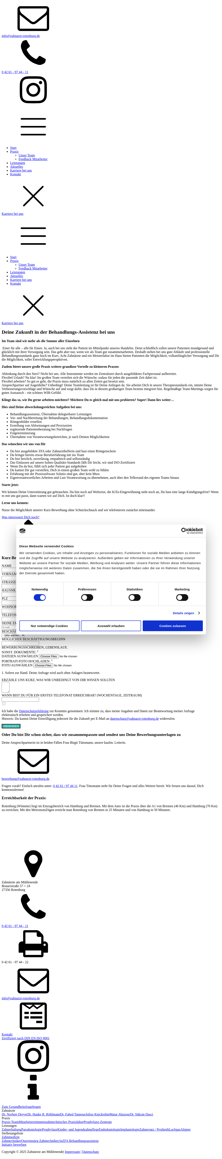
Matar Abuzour (119, 1116)
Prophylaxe (49, 1131)
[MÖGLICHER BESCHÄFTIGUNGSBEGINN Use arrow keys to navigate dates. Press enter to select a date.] (20, 643)
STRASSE (9, 582)
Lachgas (174, 1131)
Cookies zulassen (172, 625)
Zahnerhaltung (11, 1131)
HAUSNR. (9, 590)
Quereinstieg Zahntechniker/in (41, 1142)
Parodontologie (31, 1131)
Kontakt (15, 174)
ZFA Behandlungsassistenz (80, 1142)
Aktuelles (16, 166)
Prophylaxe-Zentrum (98, 1124)
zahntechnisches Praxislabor (65, 1124)
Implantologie (129, 1131)
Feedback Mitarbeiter (33, 159)
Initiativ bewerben (14, 1146)
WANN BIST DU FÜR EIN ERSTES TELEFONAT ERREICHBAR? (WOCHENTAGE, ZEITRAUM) (72, 697)
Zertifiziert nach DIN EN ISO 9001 (26, 1040)
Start (13, 148)
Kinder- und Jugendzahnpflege (78, 1131)
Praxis (14, 151)
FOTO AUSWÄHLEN (17, 665)
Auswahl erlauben (110, 625)
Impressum (72, 1153)
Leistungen (17, 163)
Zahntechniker (11, 1142)
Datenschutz (90, 1153)
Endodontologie (109, 1131)
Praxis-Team (10, 1124)
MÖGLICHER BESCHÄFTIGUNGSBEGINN (33, 639)
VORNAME (10, 574)
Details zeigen (183, 613)
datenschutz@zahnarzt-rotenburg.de (134, 720)
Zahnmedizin (10, 1139)
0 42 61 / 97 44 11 (65, 788)
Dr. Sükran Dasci (141, 1116)
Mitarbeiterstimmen (32, 1124)
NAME (7, 566)
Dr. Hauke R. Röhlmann (43, 1116)
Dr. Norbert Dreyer (14, 1116)
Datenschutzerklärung (33, 713)
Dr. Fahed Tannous (73, 1116)
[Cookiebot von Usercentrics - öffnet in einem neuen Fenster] (184, 531)
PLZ (5, 598)
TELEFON (9, 615)
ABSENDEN (11, 728)
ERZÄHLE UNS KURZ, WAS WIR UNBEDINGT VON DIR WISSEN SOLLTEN (58, 680)
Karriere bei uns (21, 170)
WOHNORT (10, 607)
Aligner (185, 1131)
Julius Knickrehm (97, 1116)
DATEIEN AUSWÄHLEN (20, 656)
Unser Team (27, 155)
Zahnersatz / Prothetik (154, 1131)
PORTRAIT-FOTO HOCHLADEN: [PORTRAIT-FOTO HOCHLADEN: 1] (27, 661)
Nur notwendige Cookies (49, 625)
